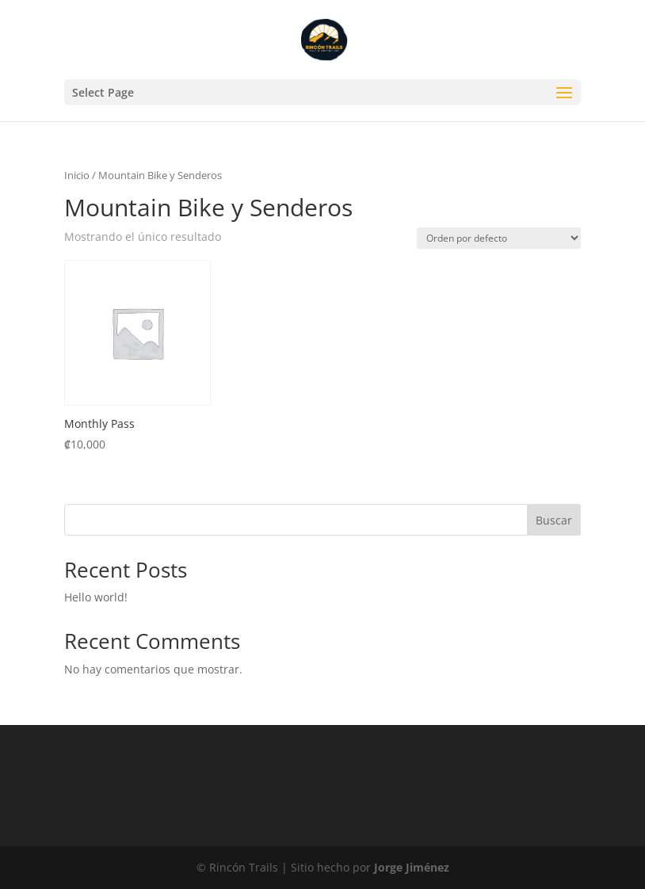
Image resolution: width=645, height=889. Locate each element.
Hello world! (96, 597)
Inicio (77, 175)
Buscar (554, 520)
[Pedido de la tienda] (499, 238)
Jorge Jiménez (411, 867)
